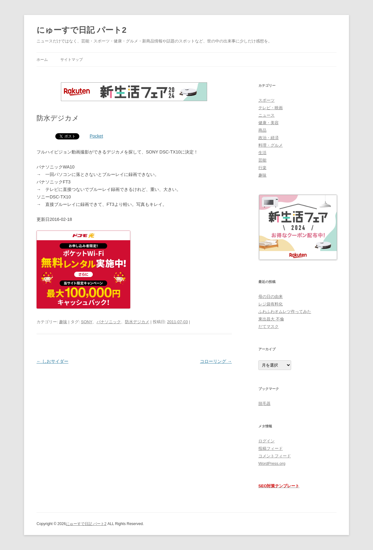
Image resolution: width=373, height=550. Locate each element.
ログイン (266, 441)
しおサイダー (52, 361)
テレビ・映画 (270, 107)
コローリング (216, 361)
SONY (86, 321)
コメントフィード (274, 456)
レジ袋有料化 (270, 304)
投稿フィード (270, 448)
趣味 (63, 321)
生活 (262, 152)
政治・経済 (268, 137)
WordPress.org (271, 463)
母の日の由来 (270, 296)
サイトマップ (71, 59)
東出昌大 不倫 (271, 319)
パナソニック (109, 321)
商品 (262, 130)
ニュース (266, 115)
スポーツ (266, 100)
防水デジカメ (137, 321)
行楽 (262, 167)
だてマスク (268, 326)
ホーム (42, 59)
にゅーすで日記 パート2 (82, 30)
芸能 (262, 160)
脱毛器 (264, 403)
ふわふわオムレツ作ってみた (284, 311)
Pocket (96, 136)
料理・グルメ (270, 145)
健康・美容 (268, 122)
